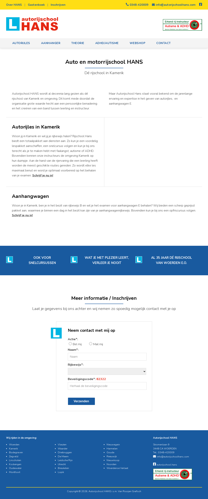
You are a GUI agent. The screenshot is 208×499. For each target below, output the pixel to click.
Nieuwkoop (113, 460)
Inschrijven (58, 5)
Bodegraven (16, 452)
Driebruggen (65, 452)
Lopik (61, 472)
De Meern (63, 456)
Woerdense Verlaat (117, 468)
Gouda (110, 452)
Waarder (62, 448)
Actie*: (73, 339)
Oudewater (15, 468)
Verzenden (81, 401)
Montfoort (14, 472)
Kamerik (13, 448)
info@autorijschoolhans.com (174, 5)
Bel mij (77, 344)
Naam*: (73, 350)
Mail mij (98, 344)
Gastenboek (36, 5)
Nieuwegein (113, 444)
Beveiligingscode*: (87, 379)
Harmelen (112, 448)
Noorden (111, 464)
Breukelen (63, 468)
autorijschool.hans (165, 464)
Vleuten (62, 444)
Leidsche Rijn (65, 460)
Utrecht (62, 464)
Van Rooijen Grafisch (129, 491)
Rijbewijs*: (76, 365)
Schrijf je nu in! (42, 175)
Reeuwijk (112, 456)
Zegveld (13, 456)
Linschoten (15, 460)
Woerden (14, 444)
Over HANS (14, 5)
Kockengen (15, 464)
